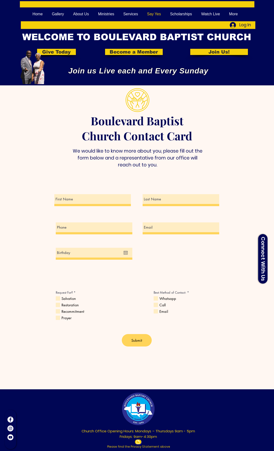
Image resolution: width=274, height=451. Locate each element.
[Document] (138, 442)
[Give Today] (56, 52)
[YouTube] (10, 437)
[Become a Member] (134, 52)
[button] (263, 259)
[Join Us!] (219, 52)
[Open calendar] (126, 253)
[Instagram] (10, 428)
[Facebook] (10, 420)
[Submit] (137, 340)
